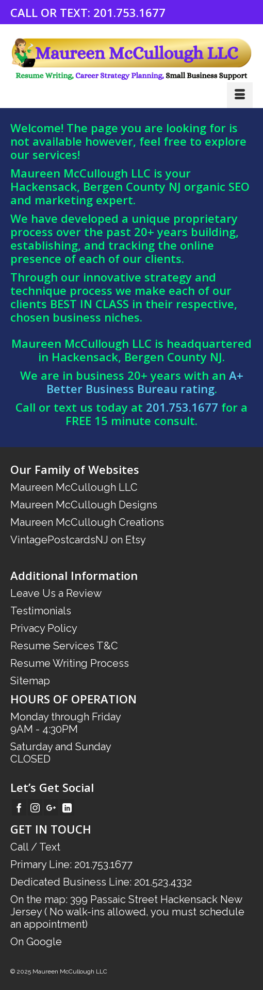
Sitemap (30, 681)
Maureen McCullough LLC (74, 487)
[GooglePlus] (51, 807)
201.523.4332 (163, 882)
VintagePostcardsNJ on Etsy (78, 540)
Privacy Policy (43, 628)
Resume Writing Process (69, 663)
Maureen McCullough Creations (87, 522)
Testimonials (40, 611)
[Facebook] (19, 807)
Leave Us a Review (56, 593)
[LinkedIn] (67, 807)
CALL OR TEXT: (51, 12)
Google (44, 941)
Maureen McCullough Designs (83, 505)
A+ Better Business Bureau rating (144, 381)
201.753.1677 (129, 12)
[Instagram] (35, 807)
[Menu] (240, 95)
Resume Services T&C (64, 646)
